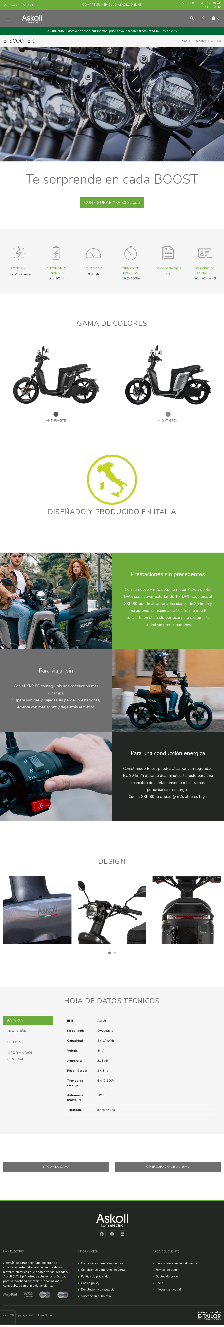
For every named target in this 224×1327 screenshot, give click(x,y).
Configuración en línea (168, 1168)
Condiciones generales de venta (103, 1271)
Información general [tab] (20, 1057)
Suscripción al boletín (96, 1298)
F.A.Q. (159, 1285)
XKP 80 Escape (112, 203)
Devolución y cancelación (98, 1291)
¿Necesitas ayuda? (168, 1291)
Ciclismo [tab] (16, 1043)
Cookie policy (90, 1285)
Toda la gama (56, 1168)
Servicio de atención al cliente (201, 5)
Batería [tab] (15, 1022)
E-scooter (199, 41)
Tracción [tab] (17, 1032)
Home (183, 41)
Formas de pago (167, 1271)
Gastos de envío (167, 1278)
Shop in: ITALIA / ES (19, 5)
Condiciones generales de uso (102, 1265)
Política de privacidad (95, 1278)
